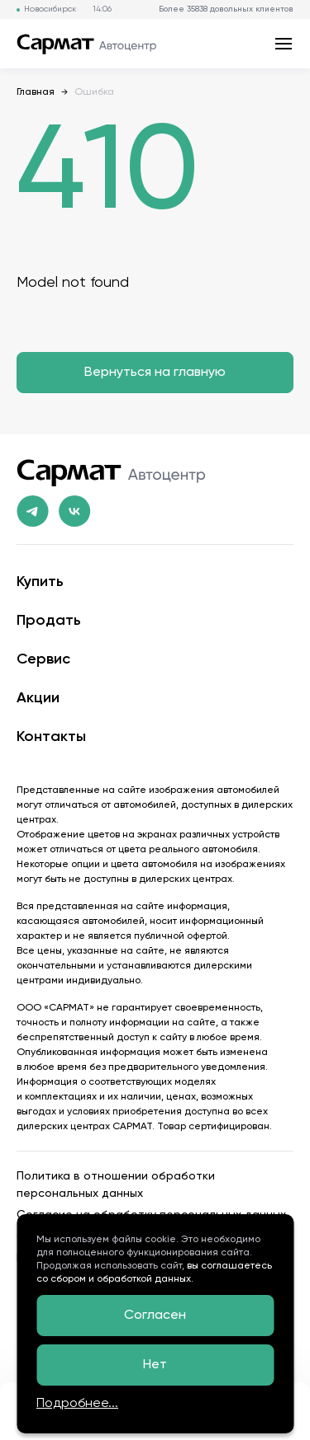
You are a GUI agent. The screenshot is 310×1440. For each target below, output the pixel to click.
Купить (40, 582)
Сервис (43, 659)
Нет (155, 1365)
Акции (38, 698)
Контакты (51, 736)
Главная (36, 92)
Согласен (155, 1315)
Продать (49, 620)
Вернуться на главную (155, 372)
